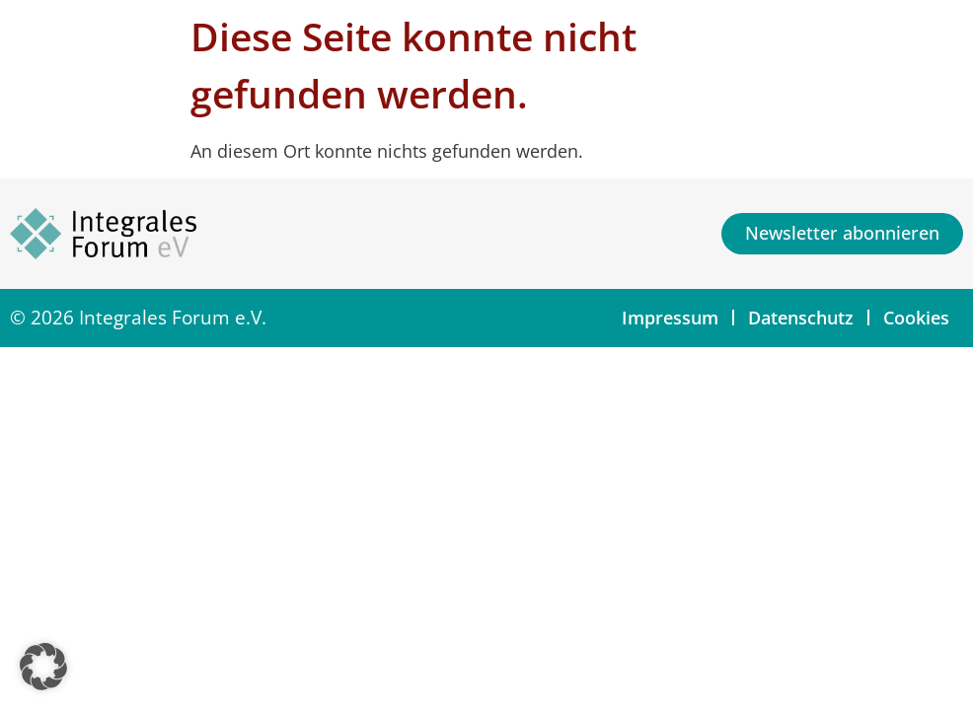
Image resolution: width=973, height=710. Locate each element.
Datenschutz (801, 317)
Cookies (916, 317)
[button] (43, 666)
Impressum (670, 317)
